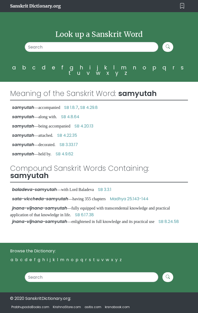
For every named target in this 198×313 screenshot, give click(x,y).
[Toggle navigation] (182, 6)
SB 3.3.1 (104, 189)
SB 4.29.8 (89, 107)
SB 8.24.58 (169, 221)
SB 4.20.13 (84, 126)
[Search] (91, 47)
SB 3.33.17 (69, 145)
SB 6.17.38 (84, 215)
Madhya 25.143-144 (129, 199)
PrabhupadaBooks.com (30, 307)
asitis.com (93, 307)
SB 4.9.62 (64, 154)
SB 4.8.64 (70, 117)
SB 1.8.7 (71, 107)
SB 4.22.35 (67, 135)
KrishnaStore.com (67, 307)
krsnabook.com (117, 307)
